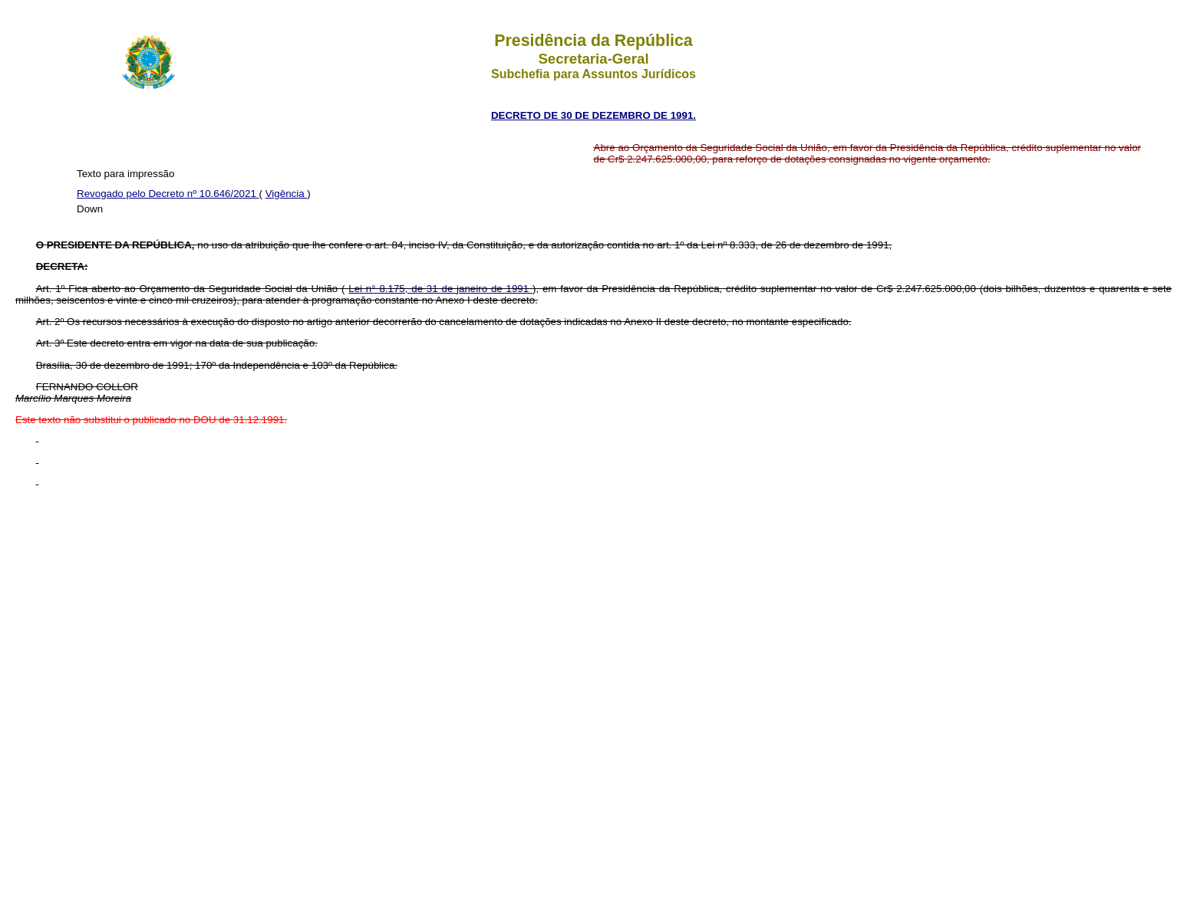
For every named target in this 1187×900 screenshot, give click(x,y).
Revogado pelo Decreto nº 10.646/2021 (168, 193)
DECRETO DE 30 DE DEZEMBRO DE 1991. (593, 115)
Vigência (286, 193)
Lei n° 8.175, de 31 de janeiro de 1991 (440, 288)
